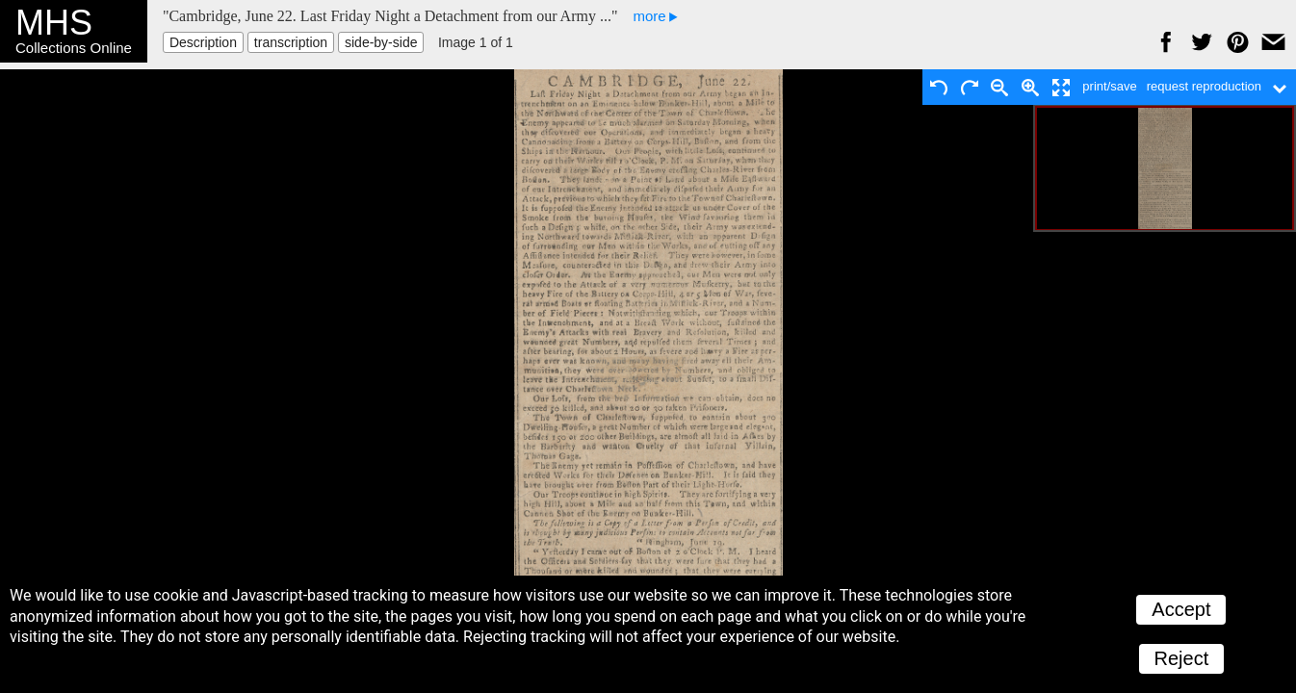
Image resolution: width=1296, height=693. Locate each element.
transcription (290, 42)
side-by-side (381, 42)
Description (203, 42)
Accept (1181, 609)
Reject (1181, 658)
